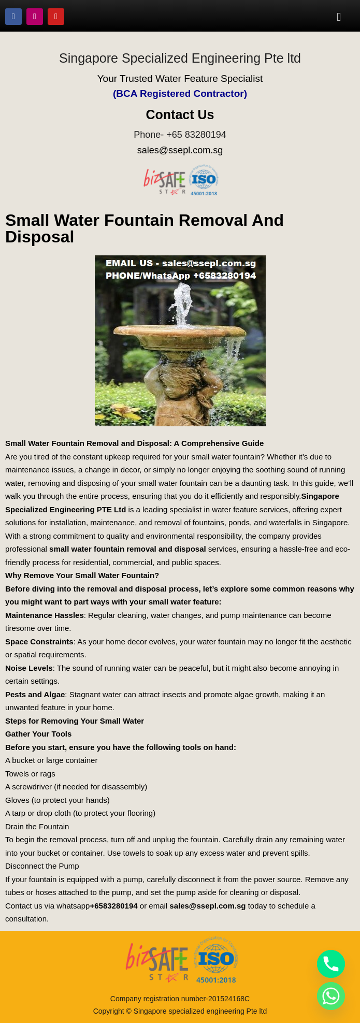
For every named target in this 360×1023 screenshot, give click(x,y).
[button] (339, 16)
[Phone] (331, 964)
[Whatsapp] (331, 996)
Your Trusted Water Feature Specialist (180, 78)
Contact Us (180, 114)
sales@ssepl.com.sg (180, 150)
